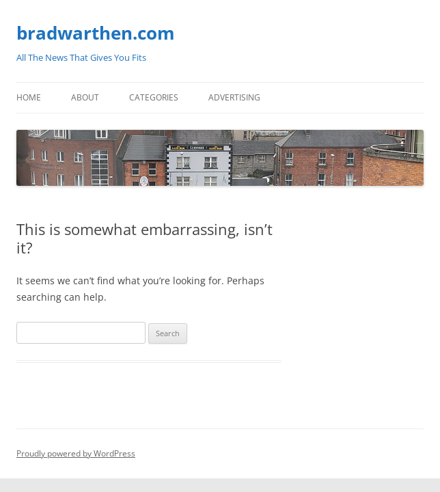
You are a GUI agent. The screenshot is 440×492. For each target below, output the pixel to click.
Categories (153, 97)
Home (28, 97)
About (85, 97)
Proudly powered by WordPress (75, 453)
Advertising (234, 97)
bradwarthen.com (95, 32)
